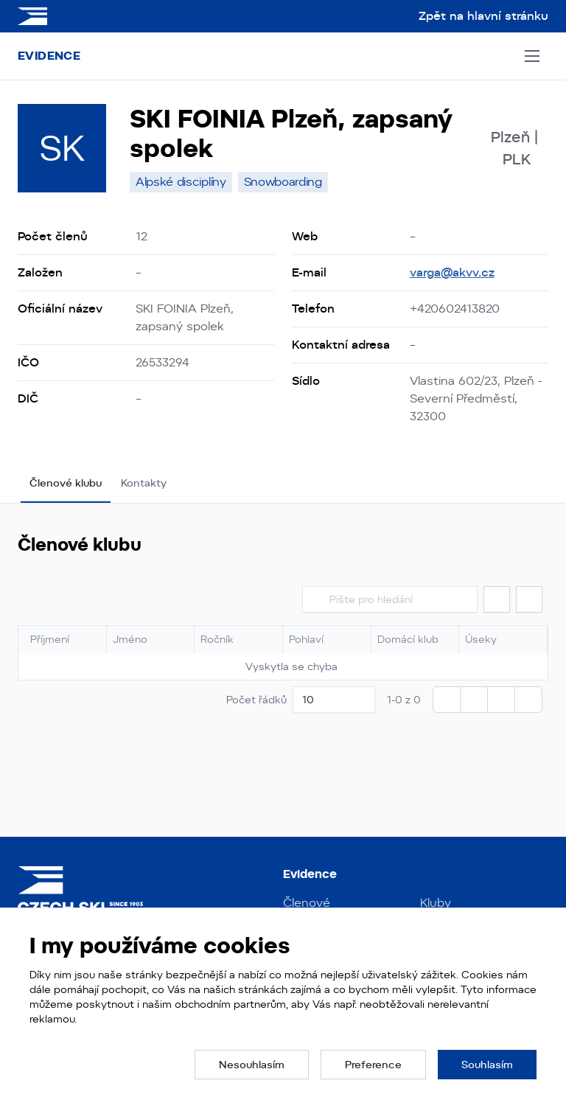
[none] (181, 182)
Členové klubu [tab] (65, 483)
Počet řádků (256, 700)
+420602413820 (455, 309)
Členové (306, 903)
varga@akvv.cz (452, 272)
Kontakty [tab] (144, 483)
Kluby (435, 903)
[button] (496, 599)
